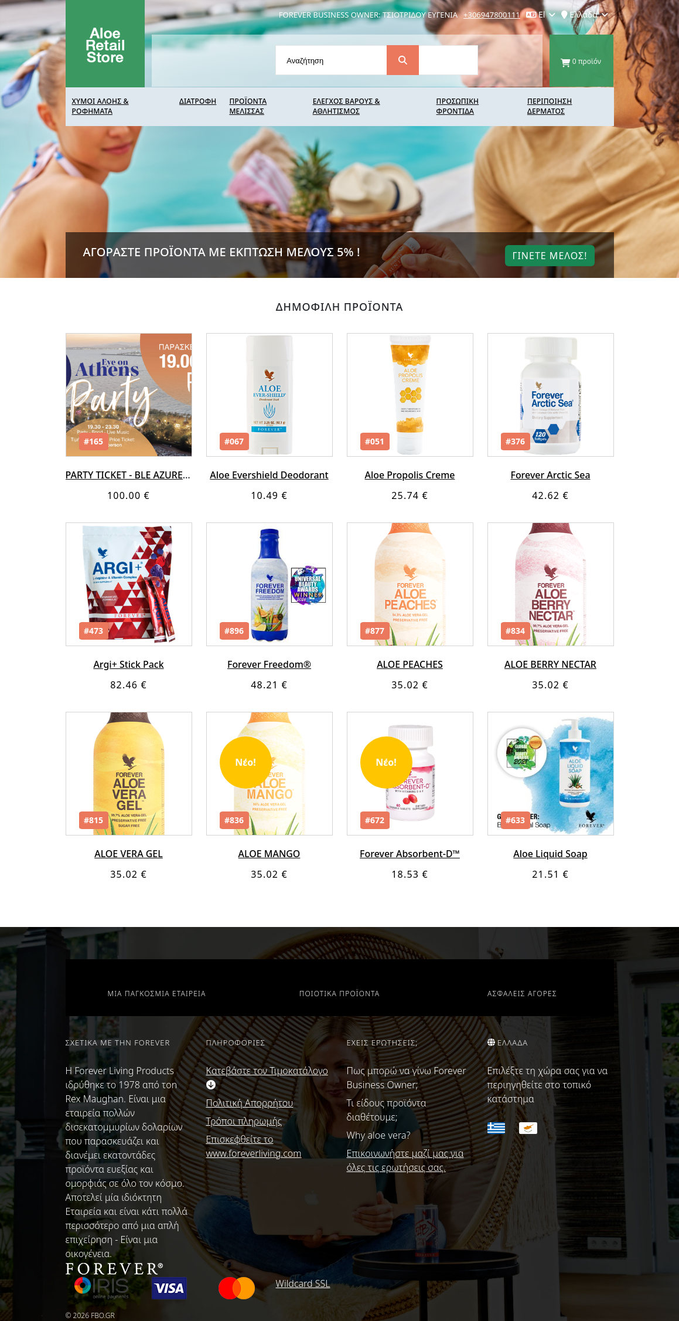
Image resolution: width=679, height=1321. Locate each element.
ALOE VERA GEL (128, 853)
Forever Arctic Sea (550, 474)
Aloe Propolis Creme (409, 474)
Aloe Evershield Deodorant (269, 474)
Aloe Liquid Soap (550, 853)
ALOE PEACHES (410, 664)
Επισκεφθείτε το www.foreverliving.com (254, 1146)
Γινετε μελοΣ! (549, 255)
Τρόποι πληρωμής (244, 1121)
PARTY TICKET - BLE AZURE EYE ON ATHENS (161, 474)
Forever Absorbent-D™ (410, 853)
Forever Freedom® (269, 664)
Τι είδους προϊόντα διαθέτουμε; (386, 1109)
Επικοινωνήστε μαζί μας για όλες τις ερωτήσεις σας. (405, 1160)
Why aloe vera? (379, 1135)
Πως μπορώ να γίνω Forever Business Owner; (406, 1077)
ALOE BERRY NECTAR (550, 664)
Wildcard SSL (303, 1283)
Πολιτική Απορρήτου (250, 1102)
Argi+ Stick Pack (128, 664)
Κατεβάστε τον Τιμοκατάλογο (267, 1076)
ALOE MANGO (269, 853)
